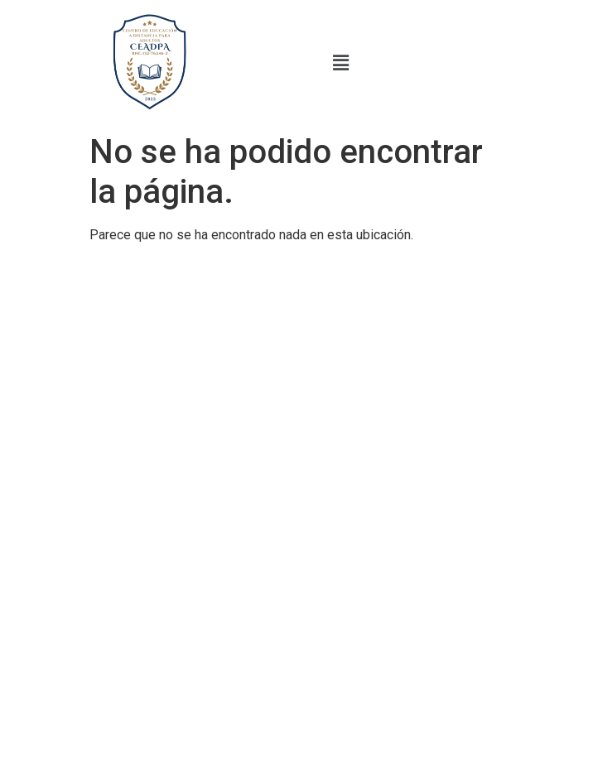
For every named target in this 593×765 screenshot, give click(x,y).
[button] (341, 63)
